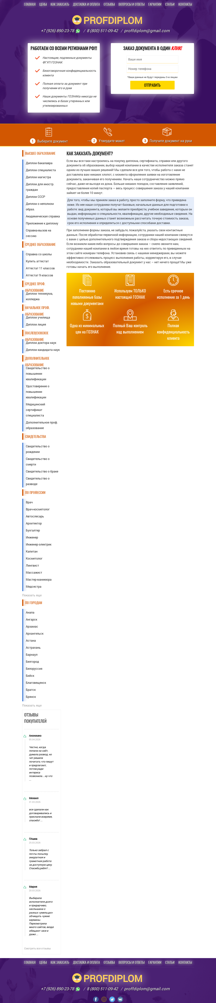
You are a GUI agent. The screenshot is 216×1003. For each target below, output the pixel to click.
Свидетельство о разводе (38, 481)
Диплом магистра (38, 177)
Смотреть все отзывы (37, 948)
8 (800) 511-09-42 (102, 30)
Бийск (30, 675)
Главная (30, 4)
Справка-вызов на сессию (38, 233)
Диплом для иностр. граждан (40, 187)
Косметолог (34, 558)
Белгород (32, 661)
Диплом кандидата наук (43, 350)
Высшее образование (40, 153)
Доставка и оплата (86, 4)
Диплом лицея (36, 324)
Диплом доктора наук (41, 343)
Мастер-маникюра (39, 579)
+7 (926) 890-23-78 (61, 30)
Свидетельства (35, 436)
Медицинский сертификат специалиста (35, 409)
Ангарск (31, 619)
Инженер (32, 537)
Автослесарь (35, 516)
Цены (43, 4)
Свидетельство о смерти (38, 461)
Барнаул (32, 654)
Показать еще (32, 595)
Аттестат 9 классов (39, 275)
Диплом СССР (35, 197)
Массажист (34, 572)
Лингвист (32, 565)
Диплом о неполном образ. (40, 206)
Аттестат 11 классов (40, 268)
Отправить (152, 85)
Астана (31, 640)
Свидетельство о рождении (38, 449)
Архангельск (34, 633)
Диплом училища (38, 317)
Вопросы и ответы (132, 4)
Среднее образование (40, 244)
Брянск (31, 697)
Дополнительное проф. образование (42, 425)
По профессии (35, 492)
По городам (33, 602)
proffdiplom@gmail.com (147, 30)
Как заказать (60, 4)
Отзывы (109, 4)
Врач (29, 502)
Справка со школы (39, 254)
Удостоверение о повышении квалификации (37, 391)
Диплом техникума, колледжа (39, 296)
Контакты (185, 4)
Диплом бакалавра (39, 163)
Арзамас (32, 626)
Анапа (30, 612)
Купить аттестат (37, 261)
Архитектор (34, 523)
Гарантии (154, 4)
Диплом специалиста (41, 170)
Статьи (170, 4)
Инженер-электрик (38, 544)
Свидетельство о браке (42, 471)
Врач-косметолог (38, 509)
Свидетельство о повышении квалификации (38, 373)
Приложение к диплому (42, 223)
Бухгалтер (33, 530)
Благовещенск (36, 683)
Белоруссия (34, 668)
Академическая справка (43, 216)
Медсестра (33, 586)
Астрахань (33, 647)
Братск (31, 690)
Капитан (32, 551)
